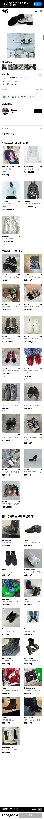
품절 (31, 815)
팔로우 (38, 111)
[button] (3, 36)
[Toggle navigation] (41, 11)
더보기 (39, 67)
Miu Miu (6, 74)
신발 (7, 90)
